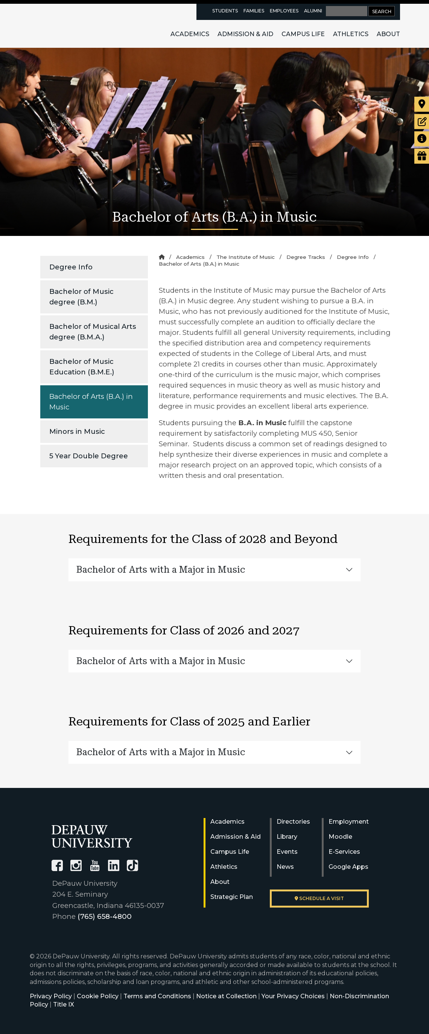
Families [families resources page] (253, 11)
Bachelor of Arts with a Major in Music (160, 569)
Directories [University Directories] (293, 821)
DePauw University (70, 25)
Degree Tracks (305, 257)
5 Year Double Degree (88, 456)
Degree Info (71, 267)
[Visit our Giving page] (421, 156)
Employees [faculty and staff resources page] (284, 11)
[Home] (161, 257)
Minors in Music (77, 431)
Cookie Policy (98, 996)
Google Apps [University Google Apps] (348, 866)
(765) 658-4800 (105, 916)
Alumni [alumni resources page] (313, 11)
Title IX (63, 1004)
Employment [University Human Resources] (349, 821)
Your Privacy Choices (293, 996)
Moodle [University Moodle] (340, 836)
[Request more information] (421, 138)
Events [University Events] (287, 851)
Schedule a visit (319, 898)
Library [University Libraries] (287, 836)
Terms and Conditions (157, 996)
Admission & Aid (245, 34)
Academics (189, 34)
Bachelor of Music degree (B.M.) (81, 296)
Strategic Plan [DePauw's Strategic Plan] (231, 896)
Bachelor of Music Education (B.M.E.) (81, 366)
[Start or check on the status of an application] (421, 121)
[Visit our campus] (421, 104)
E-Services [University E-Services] (344, 851)
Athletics (350, 34)
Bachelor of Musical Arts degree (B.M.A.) (92, 331)
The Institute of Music (245, 257)
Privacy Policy (51, 996)
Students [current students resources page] (225, 11)
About (388, 34)
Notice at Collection (226, 996)
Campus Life (303, 34)
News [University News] (285, 866)
